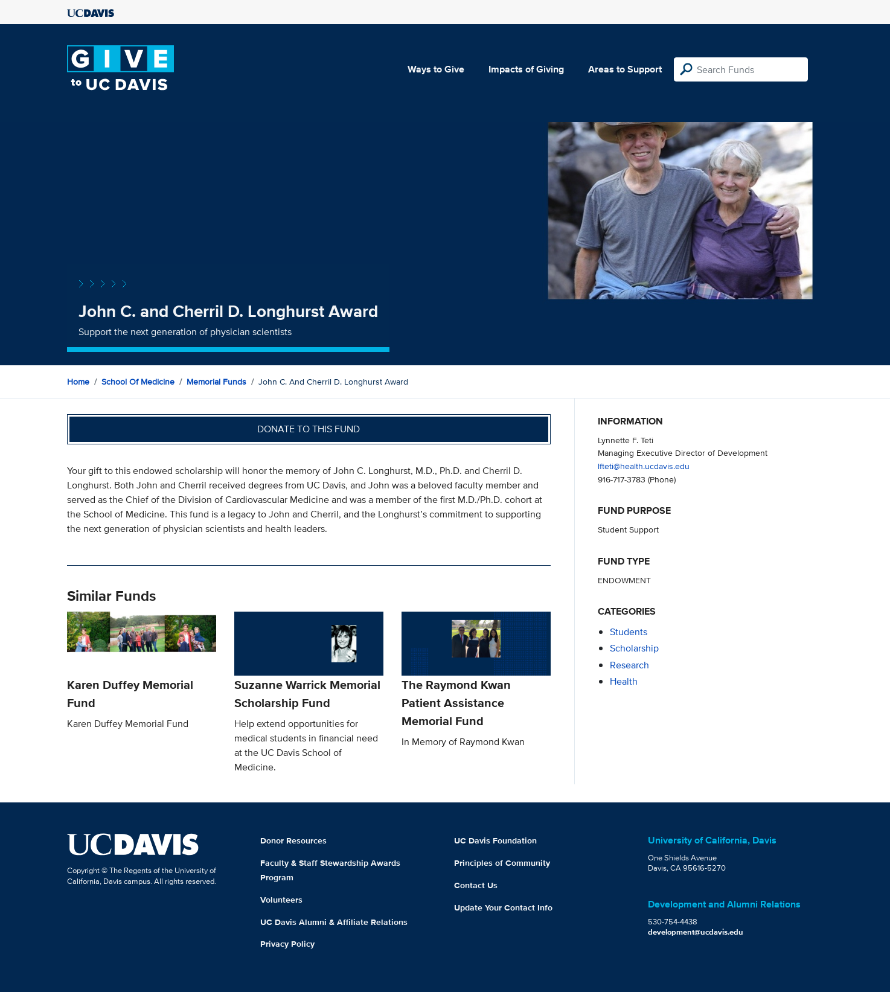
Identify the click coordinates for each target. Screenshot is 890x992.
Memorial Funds (216, 382)
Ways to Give (436, 69)
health (624, 681)
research (629, 665)
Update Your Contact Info (503, 907)
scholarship (634, 648)
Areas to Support (625, 69)
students (628, 632)
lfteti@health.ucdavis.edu (644, 465)
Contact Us (476, 885)
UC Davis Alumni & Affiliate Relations (334, 922)
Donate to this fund (308, 429)
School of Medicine (137, 382)
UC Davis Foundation (495, 840)
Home (78, 382)
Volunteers (281, 900)
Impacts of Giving (526, 69)
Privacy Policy (287, 944)
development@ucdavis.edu (695, 932)
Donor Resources (293, 840)
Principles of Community (502, 863)
